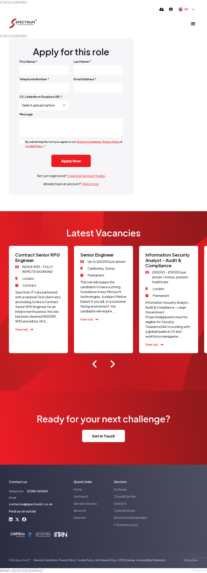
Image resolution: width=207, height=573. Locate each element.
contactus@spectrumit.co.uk (30, 504)
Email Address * (85, 79)
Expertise (80, 517)
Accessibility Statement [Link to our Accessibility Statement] (150, 560)
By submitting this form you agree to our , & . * (73, 144)
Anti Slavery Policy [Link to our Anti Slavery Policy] (106, 560)
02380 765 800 (37, 491)
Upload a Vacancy (85, 503)
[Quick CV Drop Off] (161, 9)
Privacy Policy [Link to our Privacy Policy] (67, 560)
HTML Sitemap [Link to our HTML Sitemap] (126, 560)
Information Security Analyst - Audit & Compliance (167, 260)
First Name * (28, 61)
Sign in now (90, 184)
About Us (80, 510)
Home (78, 489)
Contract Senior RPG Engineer (37, 257)
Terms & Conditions (88, 141)
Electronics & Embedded (130, 517)
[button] (94, 364)
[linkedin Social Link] (11, 519)
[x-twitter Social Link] (17, 519)
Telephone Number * (34, 79)
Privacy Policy (111, 141)
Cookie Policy (34, 146)
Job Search (81, 496)
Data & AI (120, 503)
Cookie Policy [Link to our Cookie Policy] (85, 560)
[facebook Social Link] (24, 519)
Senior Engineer (97, 255)
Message (26, 114)
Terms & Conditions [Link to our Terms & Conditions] (45, 560)
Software (120, 489)
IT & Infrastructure (126, 525)
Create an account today (86, 176)
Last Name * (82, 61)
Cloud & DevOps (125, 496)
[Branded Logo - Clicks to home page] (23, 24)
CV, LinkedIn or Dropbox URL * (40, 96)
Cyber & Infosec (124, 510)
